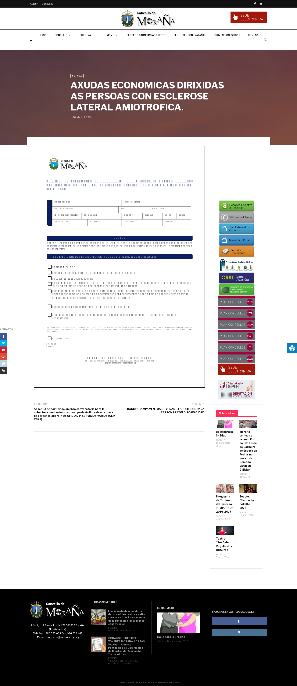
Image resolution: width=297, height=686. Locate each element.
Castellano (47, 3)
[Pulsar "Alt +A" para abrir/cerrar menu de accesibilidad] (292, 348)
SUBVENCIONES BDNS (227, 44)
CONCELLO (63, 44)
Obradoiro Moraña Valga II (122, 630)
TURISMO (111, 44)
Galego (34, 3)
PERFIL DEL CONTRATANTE (190, 44)
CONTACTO (254, 44)
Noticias (77, 76)
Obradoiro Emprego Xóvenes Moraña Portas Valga (123, 662)
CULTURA (87, 44)
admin (219, 439)
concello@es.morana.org (63, 637)
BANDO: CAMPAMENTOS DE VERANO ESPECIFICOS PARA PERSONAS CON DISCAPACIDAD (165, 410)
